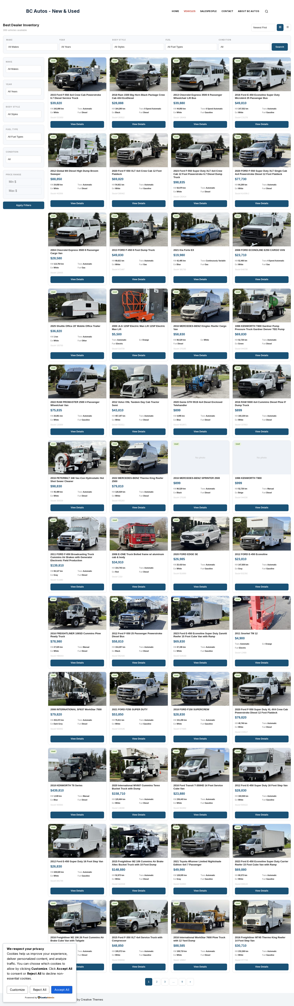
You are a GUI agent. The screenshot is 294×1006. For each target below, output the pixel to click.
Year (62, 40)
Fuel (168, 40)
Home (175, 11)
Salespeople (208, 11)
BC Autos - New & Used (53, 11)
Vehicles (189, 11)
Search (279, 46)
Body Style (119, 40)
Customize (17, 990)
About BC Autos (248, 11)
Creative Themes (92, 999)
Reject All (39, 990)
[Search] (266, 11)
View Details (77, 124)
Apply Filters (23, 205)
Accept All (61, 990)
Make (9, 40)
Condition (225, 40)
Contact (227, 11)
